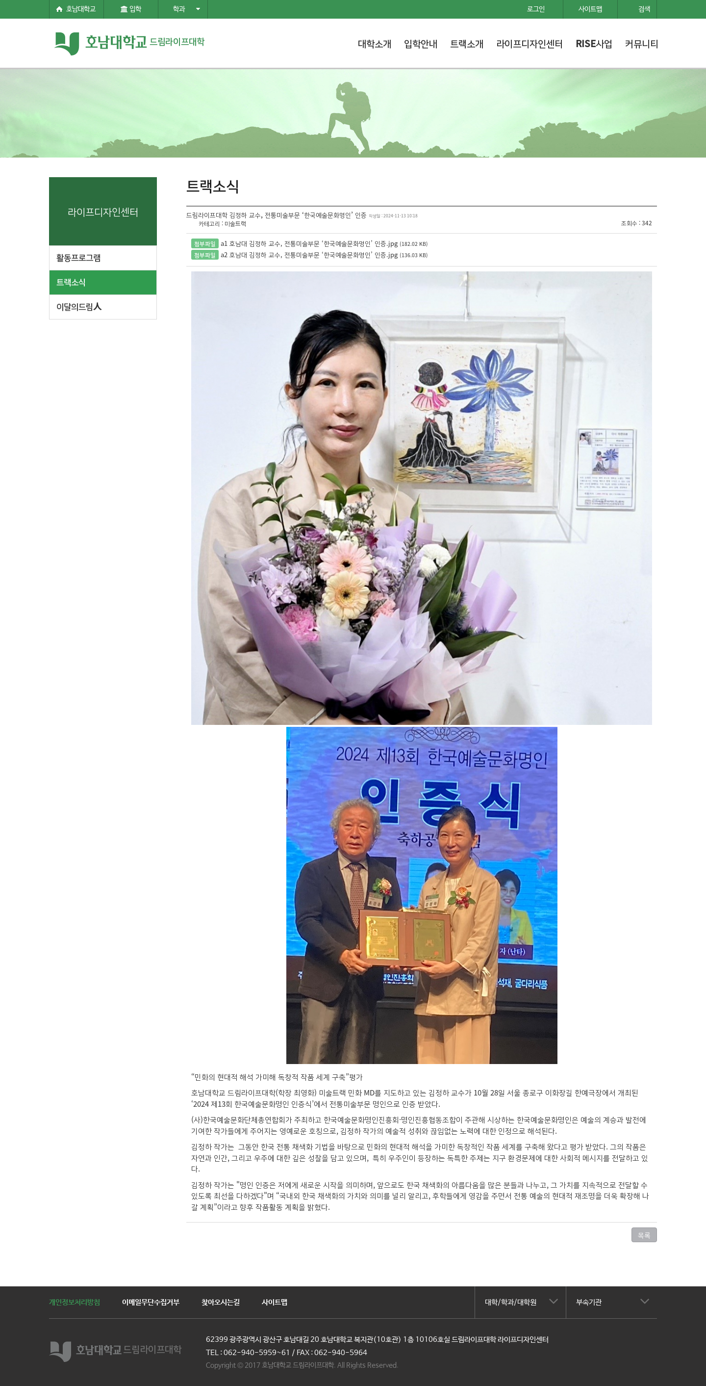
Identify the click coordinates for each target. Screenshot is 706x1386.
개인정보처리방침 (74, 1302)
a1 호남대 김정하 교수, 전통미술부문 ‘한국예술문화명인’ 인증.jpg (309, 243)
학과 (186, 9)
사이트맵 (274, 1302)
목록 (644, 1235)
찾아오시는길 (221, 1302)
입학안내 (420, 43)
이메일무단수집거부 (150, 1302)
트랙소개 (466, 43)
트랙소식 (71, 281)
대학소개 (374, 43)
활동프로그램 (78, 257)
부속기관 (589, 1302)
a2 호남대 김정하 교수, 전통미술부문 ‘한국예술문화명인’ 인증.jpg (309, 254)
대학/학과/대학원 (510, 1302)
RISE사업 (594, 43)
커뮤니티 (641, 43)
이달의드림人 (78, 306)
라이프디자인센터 (529, 43)
